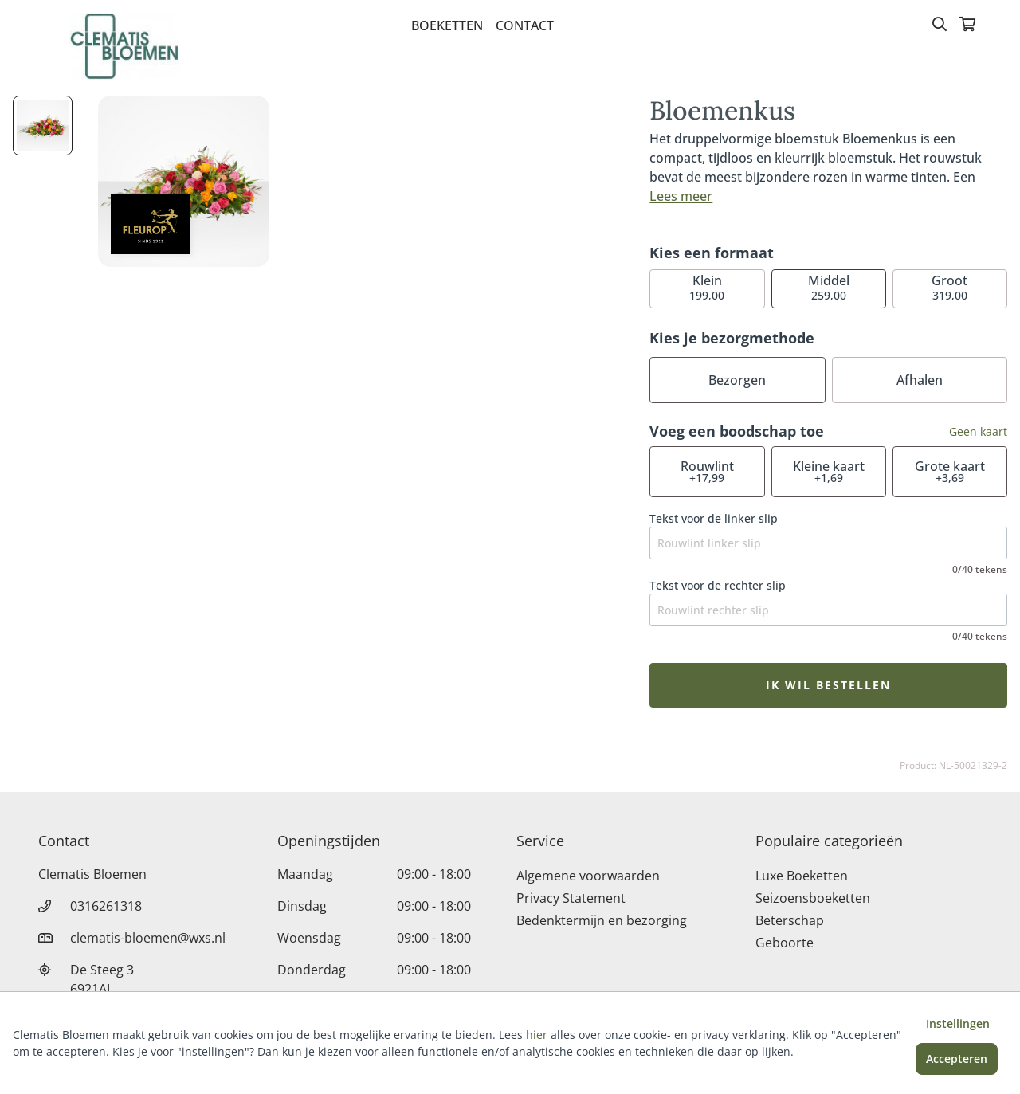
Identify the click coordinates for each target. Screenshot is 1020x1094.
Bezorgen (737, 380)
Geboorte (784, 942)
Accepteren (956, 1058)
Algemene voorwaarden (588, 875)
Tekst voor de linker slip (713, 518)
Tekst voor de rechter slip (717, 585)
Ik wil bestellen (828, 684)
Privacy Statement (571, 898)
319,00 (949, 287)
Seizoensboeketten (812, 898)
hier (536, 1034)
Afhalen (919, 380)
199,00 (706, 287)
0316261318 (106, 906)
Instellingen (958, 1023)
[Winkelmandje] (967, 25)
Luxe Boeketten (801, 875)
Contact (525, 25)
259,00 (828, 287)
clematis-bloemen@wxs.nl (148, 938)
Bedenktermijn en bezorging (601, 920)
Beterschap (789, 920)
